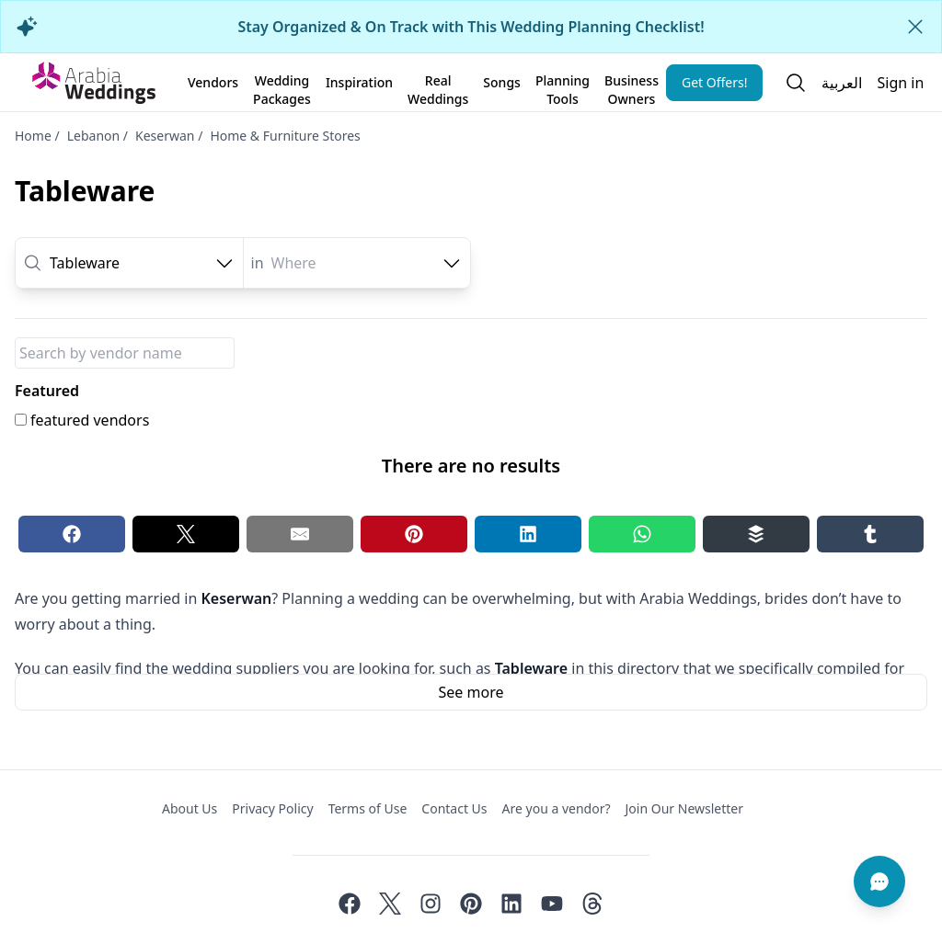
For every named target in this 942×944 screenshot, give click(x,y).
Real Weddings (438, 86)
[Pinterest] (471, 904)
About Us (189, 808)
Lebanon (93, 135)
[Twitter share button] (185, 534)
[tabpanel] (471, 443)
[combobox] (143, 262)
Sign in (900, 83)
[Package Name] (125, 353)
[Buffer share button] (756, 534)
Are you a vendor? (556, 808)
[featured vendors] (21, 420)
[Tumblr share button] (870, 534)
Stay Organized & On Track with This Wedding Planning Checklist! (470, 27)
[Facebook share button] (71, 534)
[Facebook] (350, 904)
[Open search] (796, 83)
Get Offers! (715, 82)
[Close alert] (915, 26)
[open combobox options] (224, 263)
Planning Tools (562, 86)
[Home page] (93, 83)
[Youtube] (552, 904)
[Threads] (592, 904)
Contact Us (454, 808)
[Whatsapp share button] (642, 534)
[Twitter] (390, 904)
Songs (502, 82)
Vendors (213, 82)
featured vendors (89, 420)
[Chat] (879, 881)
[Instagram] (430, 904)
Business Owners (631, 86)
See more (471, 692)
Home (33, 135)
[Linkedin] (511, 904)
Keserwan (164, 135)
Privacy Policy (272, 808)
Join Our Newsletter (684, 808)
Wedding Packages (282, 86)
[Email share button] (300, 534)
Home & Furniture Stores (285, 135)
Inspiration (359, 82)
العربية (841, 83)
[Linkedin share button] (528, 534)
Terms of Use (368, 808)
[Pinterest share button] (414, 534)
